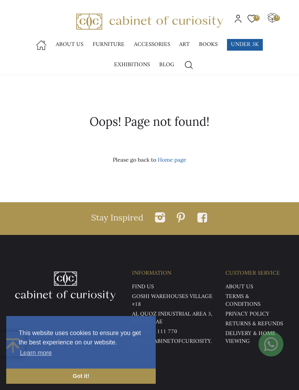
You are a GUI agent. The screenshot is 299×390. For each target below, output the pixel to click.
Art (184, 44)
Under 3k (245, 44)
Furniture (109, 44)
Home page (172, 159)
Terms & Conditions (242, 300)
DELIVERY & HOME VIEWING (250, 337)
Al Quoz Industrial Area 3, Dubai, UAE (172, 318)
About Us (69, 44)
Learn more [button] (36, 352)
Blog (166, 65)
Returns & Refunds (254, 324)
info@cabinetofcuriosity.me (172, 345)
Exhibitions (132, 65)
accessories (152, 44)
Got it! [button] (81, 376)
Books (208, 44)
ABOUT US (239, 287)
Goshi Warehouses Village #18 (172, 300)
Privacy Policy (247, 314)
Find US (143, 287)
